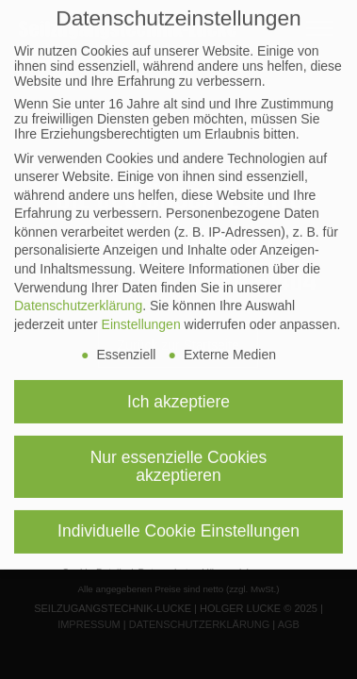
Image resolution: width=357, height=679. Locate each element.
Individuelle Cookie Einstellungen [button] (178, 515)
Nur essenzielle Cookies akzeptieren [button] (179, 451)
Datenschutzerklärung (78, 290)
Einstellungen (141, 309)
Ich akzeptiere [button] (178, 385)
